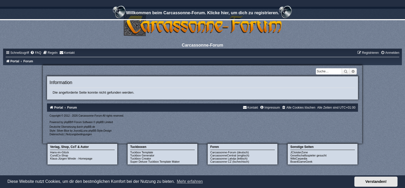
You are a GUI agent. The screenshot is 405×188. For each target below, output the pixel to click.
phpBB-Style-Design (100, 130)
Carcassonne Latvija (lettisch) (228, 158)
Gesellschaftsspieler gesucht (308, 155)
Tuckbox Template (141, 152)
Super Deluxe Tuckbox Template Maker (155, 161)
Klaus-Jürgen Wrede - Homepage (71, 158)
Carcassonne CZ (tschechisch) (229, 161)
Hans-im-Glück (59, 152)
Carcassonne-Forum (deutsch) (229, 152)
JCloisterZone (299, 152)
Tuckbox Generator (142, 155)
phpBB (68, 122)
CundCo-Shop (59, 155)
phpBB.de (89, 126)
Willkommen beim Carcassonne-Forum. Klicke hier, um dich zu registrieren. (202, 13)
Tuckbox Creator (140, 158)
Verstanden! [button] (376, 181)
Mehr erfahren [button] (190, 181)
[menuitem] (35, 53)
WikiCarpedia (298, 158)
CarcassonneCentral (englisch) (229, 155)
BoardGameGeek (301, 161)
